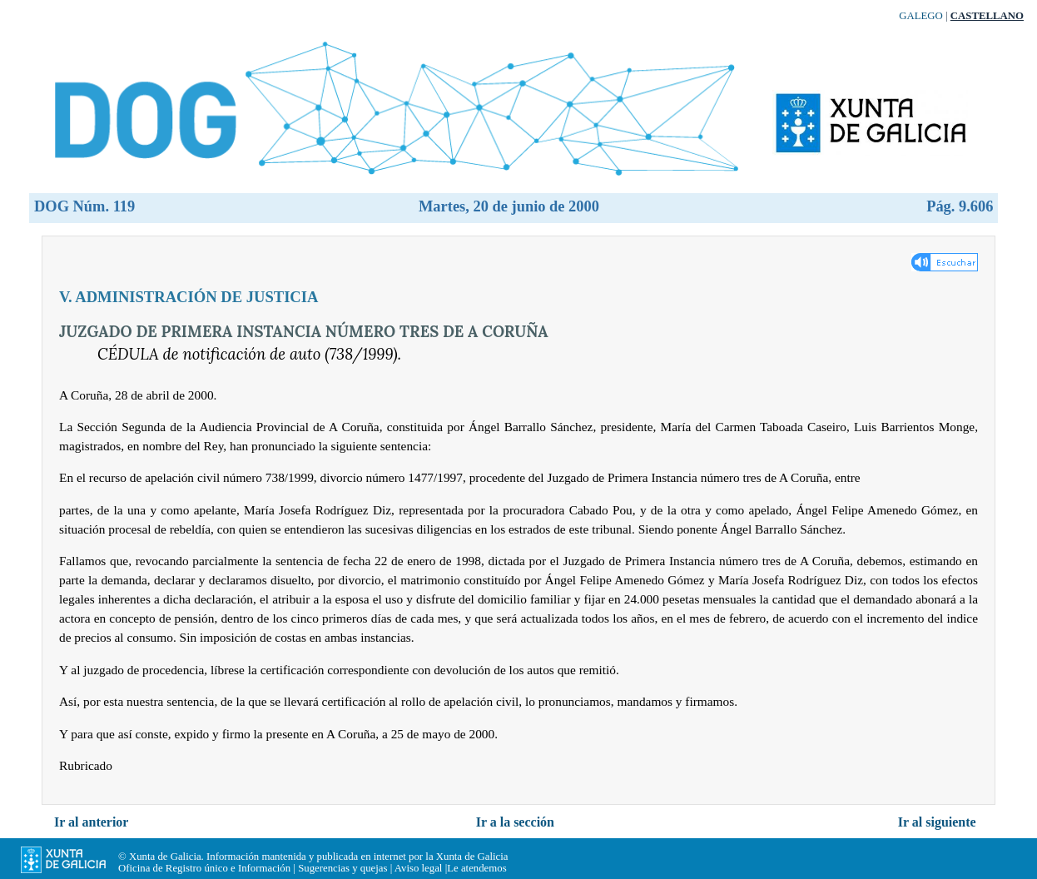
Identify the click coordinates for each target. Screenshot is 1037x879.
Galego (921, 16)
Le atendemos (476, 868)
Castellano (987, 16)
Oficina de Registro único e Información (204, 868)
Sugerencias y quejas (342, 868)
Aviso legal (418, 868)
